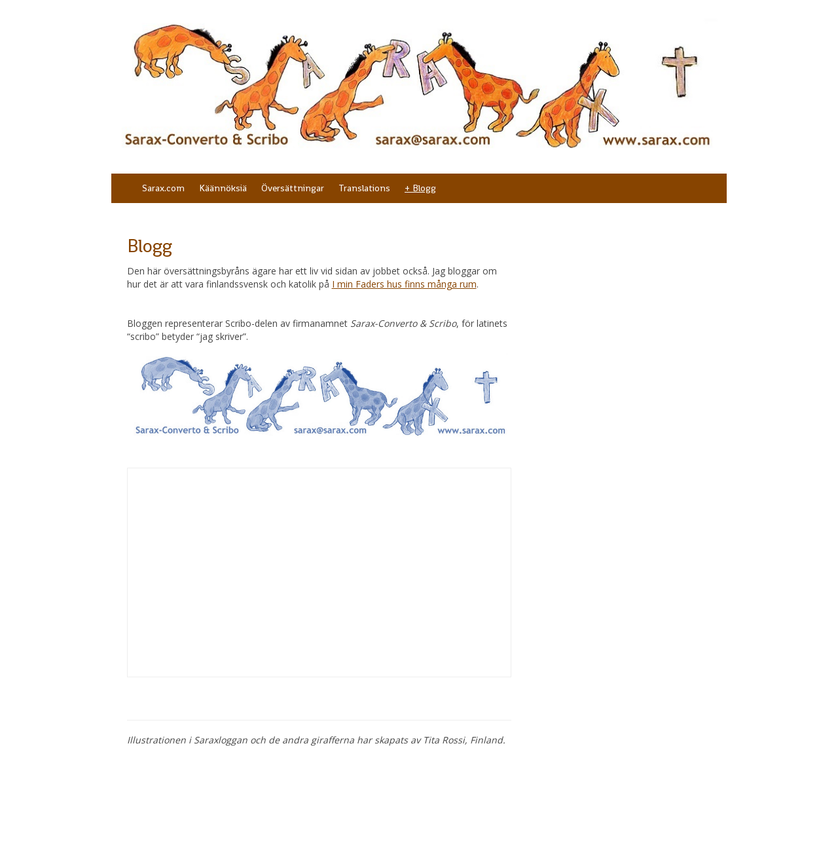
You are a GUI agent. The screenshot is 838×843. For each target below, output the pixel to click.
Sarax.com (163, 188)
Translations (364, 188)
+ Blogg (420, 188)
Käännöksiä (223, 188)
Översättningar (292, 188)
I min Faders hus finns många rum (404, 284)
